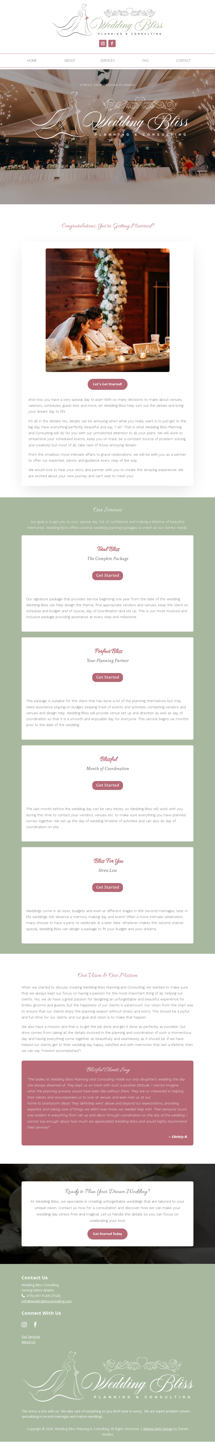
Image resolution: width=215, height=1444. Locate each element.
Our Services (31, 1339)
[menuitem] (32, 61)
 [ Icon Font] (35, 1326)
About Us (28, 1344)
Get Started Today (107, 1236)
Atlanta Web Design (158, 1431)
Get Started (107, 577)
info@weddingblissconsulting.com (47, 1303)
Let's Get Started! (107, 386)
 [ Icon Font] (24, 1326)
